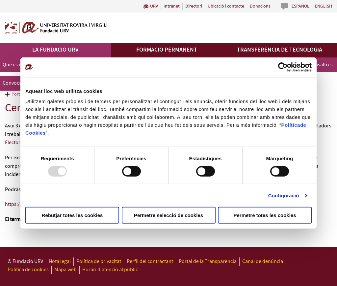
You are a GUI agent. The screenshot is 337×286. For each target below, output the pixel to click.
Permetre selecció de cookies (168, 215)
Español (300, 6)
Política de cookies (28, 269)
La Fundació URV (55, 50)
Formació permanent (166, 50)
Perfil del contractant (150, 261)
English (323, 6)
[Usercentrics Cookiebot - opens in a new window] (283, 67)
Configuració (283, 195)
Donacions (260, 6)
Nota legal (60, 261)
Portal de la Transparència (208, 261)
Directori (193, 6)
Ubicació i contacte (226, 6)
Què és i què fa (19, 64)
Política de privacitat (98, 261)
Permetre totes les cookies (264, 215)
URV (154, 6)
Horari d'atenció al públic (110, 269)
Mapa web (65, 269)
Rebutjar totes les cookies (72, 215)
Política (290, 125)
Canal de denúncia (262, 261)
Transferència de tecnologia (279, 50)
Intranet (172, 6)
